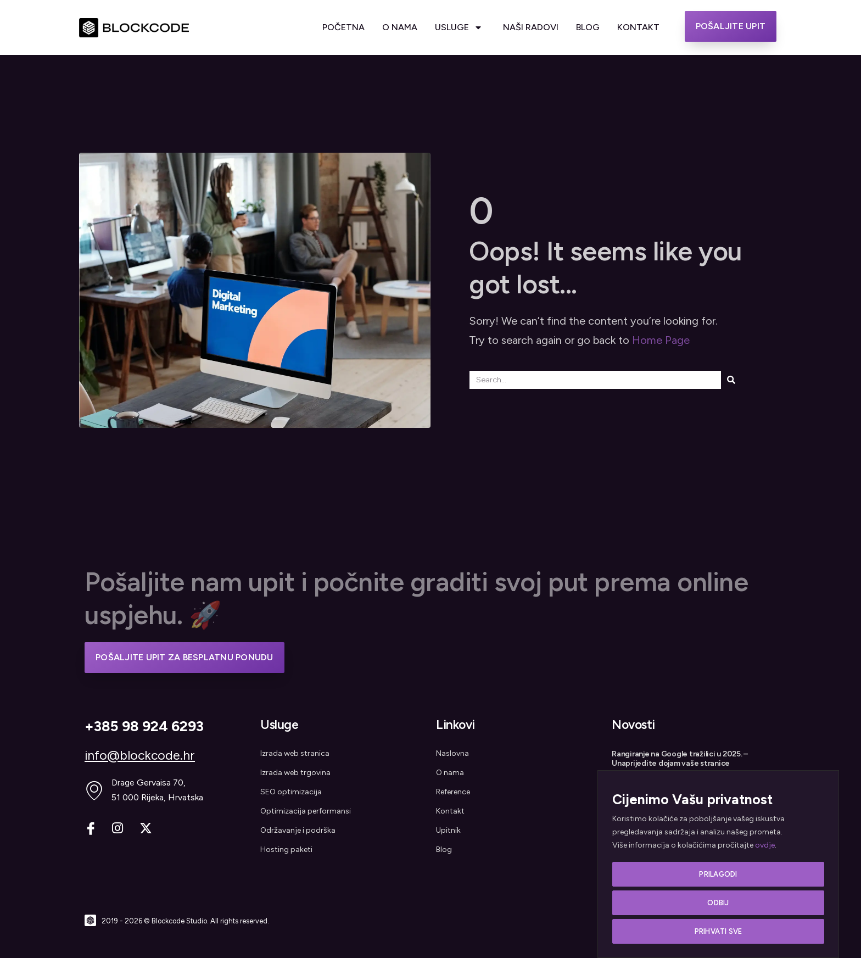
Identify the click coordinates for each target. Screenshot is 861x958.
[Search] (731, 379)
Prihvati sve (718, 931)
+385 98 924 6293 (144, 726)
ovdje (765, 848)
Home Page (661, 340)
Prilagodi (718, 876)
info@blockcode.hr (140, 755)
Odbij (718, 904)
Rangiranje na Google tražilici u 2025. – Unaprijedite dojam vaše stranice (680, 758)
